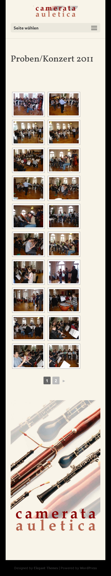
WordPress (88, 567)
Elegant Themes (46, 567)
